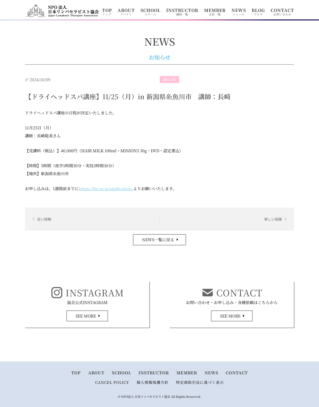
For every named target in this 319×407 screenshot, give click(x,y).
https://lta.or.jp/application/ (106, 188)
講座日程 (169, 79)
